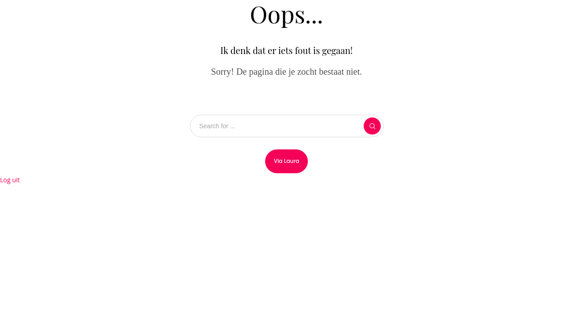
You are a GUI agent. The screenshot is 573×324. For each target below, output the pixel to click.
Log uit (10, 180)
